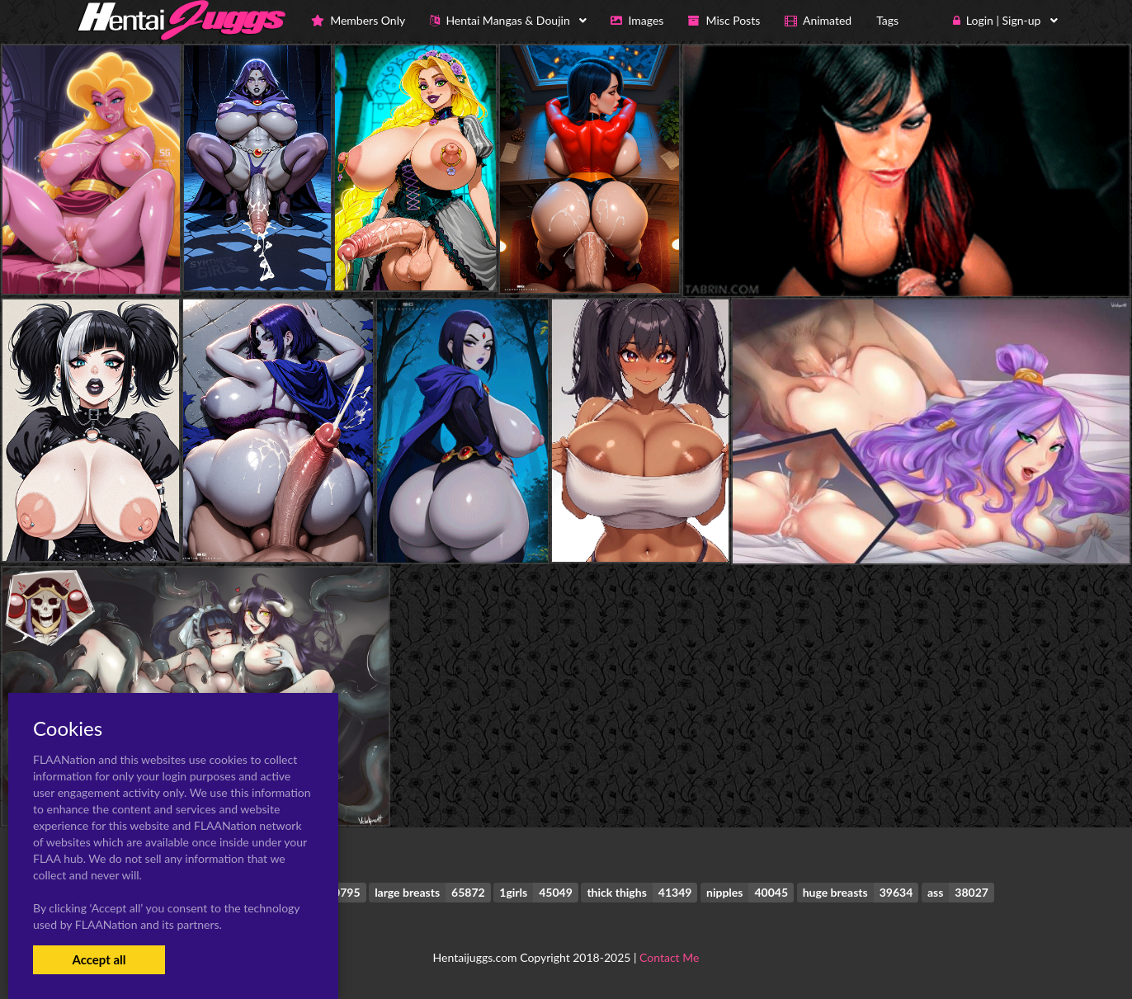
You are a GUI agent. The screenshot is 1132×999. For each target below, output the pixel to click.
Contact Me (669, 957)
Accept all (98, 959)
